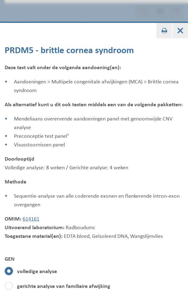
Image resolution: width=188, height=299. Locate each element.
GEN (10, 258)
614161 (31, 218)
